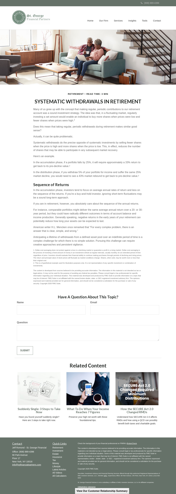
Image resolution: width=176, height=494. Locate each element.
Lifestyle (56, 466)
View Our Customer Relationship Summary (102, 491)
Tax (54, 460)
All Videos (57, 472)
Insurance (57, 457)
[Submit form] (25, 350)
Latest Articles (59, 469)
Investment (58, 451)
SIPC (105, 475)
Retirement (58, 447)
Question (22, 322)
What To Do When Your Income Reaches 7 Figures (88, 410)
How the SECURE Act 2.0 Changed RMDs (137, 410)
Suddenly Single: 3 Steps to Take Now (39, 410)
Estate (56, 454)
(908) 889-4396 (150, 3)
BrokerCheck (132, 443)
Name (20, 302)
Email (93, 302)
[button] (104, 18)
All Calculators (59, 476)
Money (56, 463)
